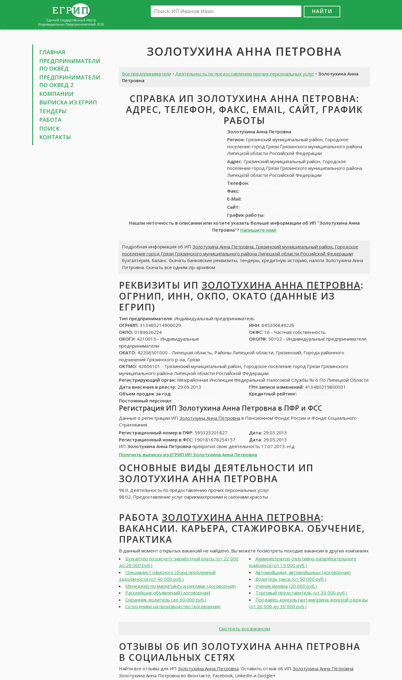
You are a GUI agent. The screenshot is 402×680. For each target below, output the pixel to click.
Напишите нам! (258, 230)
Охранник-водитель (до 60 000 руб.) (165, 600)
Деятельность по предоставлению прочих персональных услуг (244, 74)
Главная (52, 52)
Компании (56, 93)
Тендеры (53, 111)
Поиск (49, 128)
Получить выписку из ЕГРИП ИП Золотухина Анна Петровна (188, 454)
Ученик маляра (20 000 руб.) (286, 586)
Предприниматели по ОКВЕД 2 (69, 81)
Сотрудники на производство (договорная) (172, 606)
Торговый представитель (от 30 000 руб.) (301, 593)
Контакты (55, 137)
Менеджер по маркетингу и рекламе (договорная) (180, 586)
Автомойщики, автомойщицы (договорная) (303, 572)
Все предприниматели (146, 74)
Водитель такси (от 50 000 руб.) (290, 579)
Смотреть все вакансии (244, 629)
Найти (322, 11)
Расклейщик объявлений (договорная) (167, 593)
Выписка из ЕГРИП (68, 102)
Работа (50, 119)
